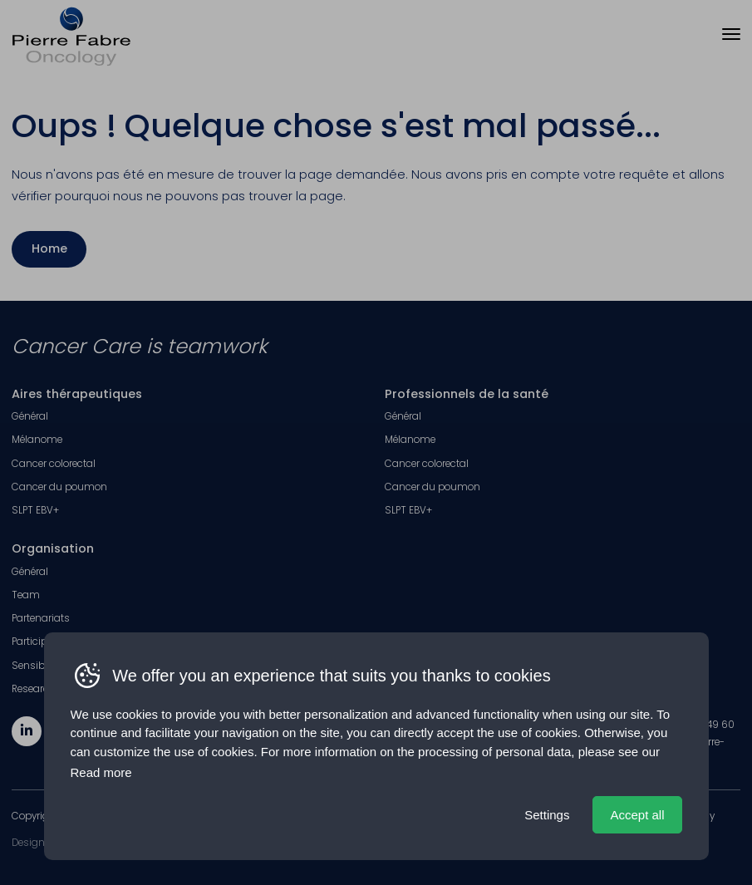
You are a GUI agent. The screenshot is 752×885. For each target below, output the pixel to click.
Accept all (637, 815)
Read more (101, 772)
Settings (546, 815)
